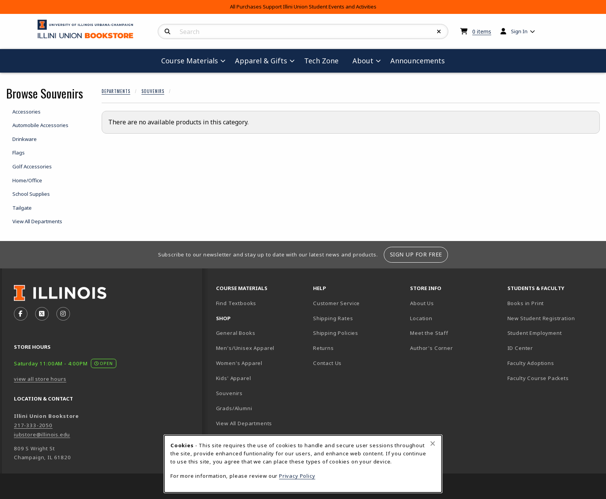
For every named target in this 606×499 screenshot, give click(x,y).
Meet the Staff (429, 332)
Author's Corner (431, 348)
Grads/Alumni (234, 408)
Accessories (26, 111)
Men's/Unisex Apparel (245, 348)
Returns (323, 348)
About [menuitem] (362, 60)
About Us (422, 303)
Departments (116, 91)
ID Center (547, 347)
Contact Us (327, 363)
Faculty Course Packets (538, 378)
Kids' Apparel (233, 378)
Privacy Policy (297, 475)
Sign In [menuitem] (519, 31)
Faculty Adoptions (530, 363)
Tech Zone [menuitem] (324, 60)
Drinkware (24, 139)
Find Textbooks (236, 303)
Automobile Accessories (40, 125)
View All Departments (37, 221)
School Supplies (31, 193)
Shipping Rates (333, 318)
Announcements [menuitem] (417, 60)
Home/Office (27, 180)
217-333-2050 (33, 425)
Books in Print (552, 303)
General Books (235, 332)
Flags (18, 152)
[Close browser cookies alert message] (433, 443)
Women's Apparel (239, 363)
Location (421, 318)
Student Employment (552, 332)
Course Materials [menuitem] (189, 60)
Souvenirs (152, 91)
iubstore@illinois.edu (42, 434)
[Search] (167, 31)
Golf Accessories (32, 166)
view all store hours (40, 378)
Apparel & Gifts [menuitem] (261, 60)
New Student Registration (541, 318)
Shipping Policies (335, 332)
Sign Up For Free (416, 254)
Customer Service (336, 303)
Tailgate (22, 207)
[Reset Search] (439, 31)
